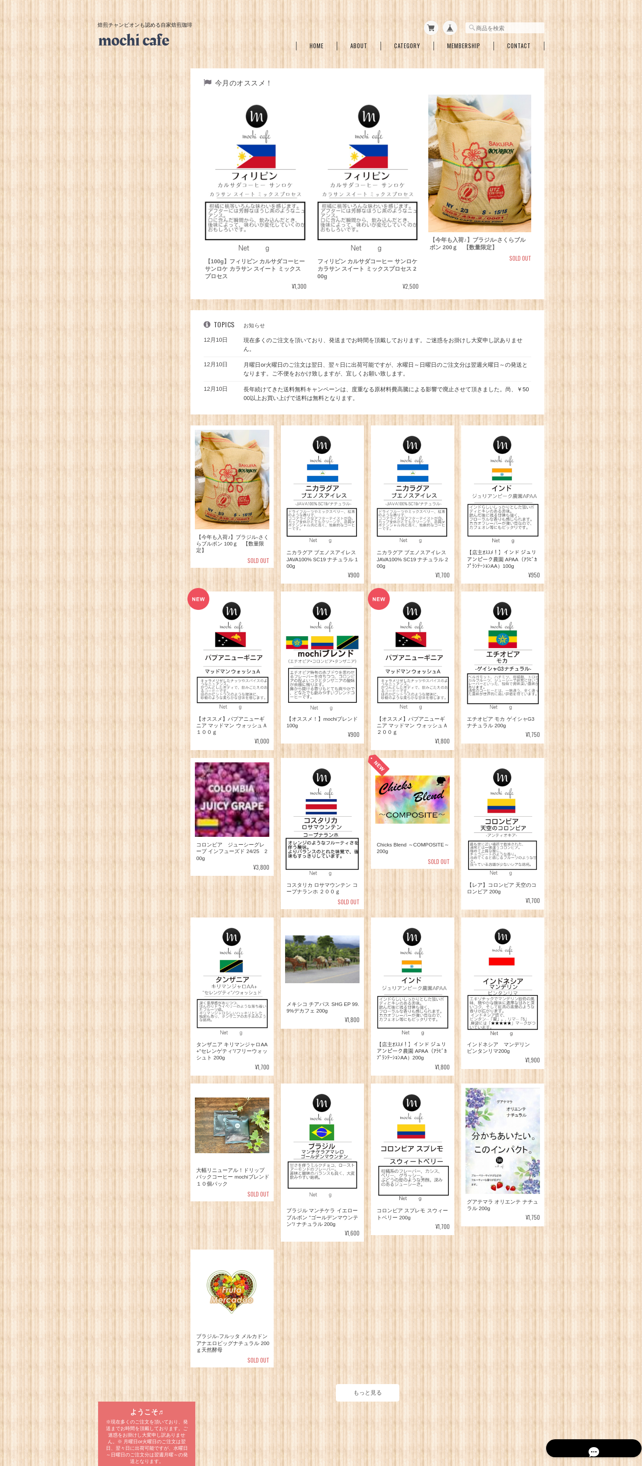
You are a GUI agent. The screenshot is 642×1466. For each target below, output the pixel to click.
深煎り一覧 (116, 238)
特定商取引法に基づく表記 (134, 765)
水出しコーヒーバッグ (129, 591)
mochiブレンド (128, 275)
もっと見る (369, 1382)
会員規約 (534, 1421)
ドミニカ (119, 499)
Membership (463, 43)
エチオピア (122, 417)
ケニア (117, 513)
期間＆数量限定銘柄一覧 (132, 177)
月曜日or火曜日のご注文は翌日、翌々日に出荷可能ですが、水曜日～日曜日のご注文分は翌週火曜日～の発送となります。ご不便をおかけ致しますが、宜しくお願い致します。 (389, 364)
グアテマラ (122, 403)
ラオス (117, 540)
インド (117, 472)
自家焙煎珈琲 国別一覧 (132, 346)
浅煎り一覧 (116, 197)
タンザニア (122, 362)
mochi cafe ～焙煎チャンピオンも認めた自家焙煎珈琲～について (305, 1421)
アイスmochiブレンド (136, 288)
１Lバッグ (121, 608)
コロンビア (122, 390)
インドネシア (125, 458)
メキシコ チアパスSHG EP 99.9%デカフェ (143, 325)
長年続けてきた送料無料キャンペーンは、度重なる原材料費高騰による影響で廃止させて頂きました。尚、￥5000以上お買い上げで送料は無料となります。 (388, 389)
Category (407, 43)
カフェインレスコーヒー (132, 306)
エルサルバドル (127, 444)
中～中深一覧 (119, 218)
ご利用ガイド (119, 745)
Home (317, 43)
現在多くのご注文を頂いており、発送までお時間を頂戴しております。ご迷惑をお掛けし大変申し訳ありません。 (386, 340)
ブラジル (119, 376)
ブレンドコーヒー (130, 574)
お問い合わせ (119, 786)
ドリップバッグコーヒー (132, 557)
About (358, 43)
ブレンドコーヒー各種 (129, 259)
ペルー (117, 485)
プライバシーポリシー (414, 1421)
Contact (519, 43)
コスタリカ (122, 431)
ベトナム (119, 526)
